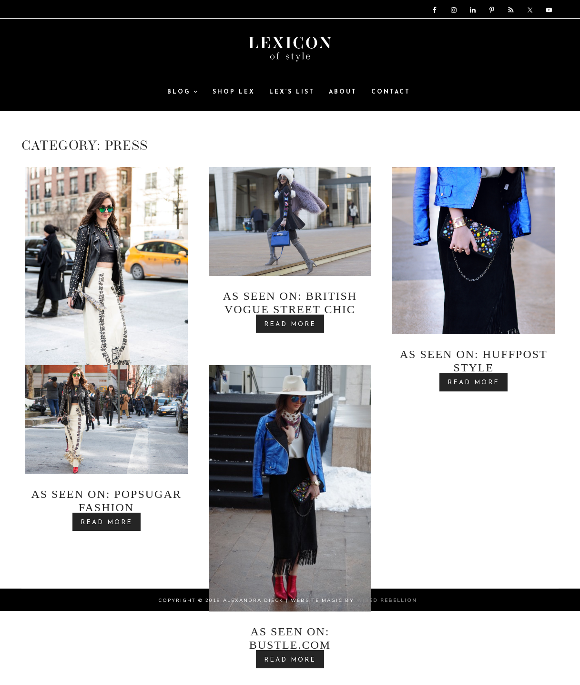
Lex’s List (292, 99)
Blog (182, 99)
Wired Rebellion (386, 617)
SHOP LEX (234, 99)
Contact (390, 99)
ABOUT (343, 99)
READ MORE (290, 341)
